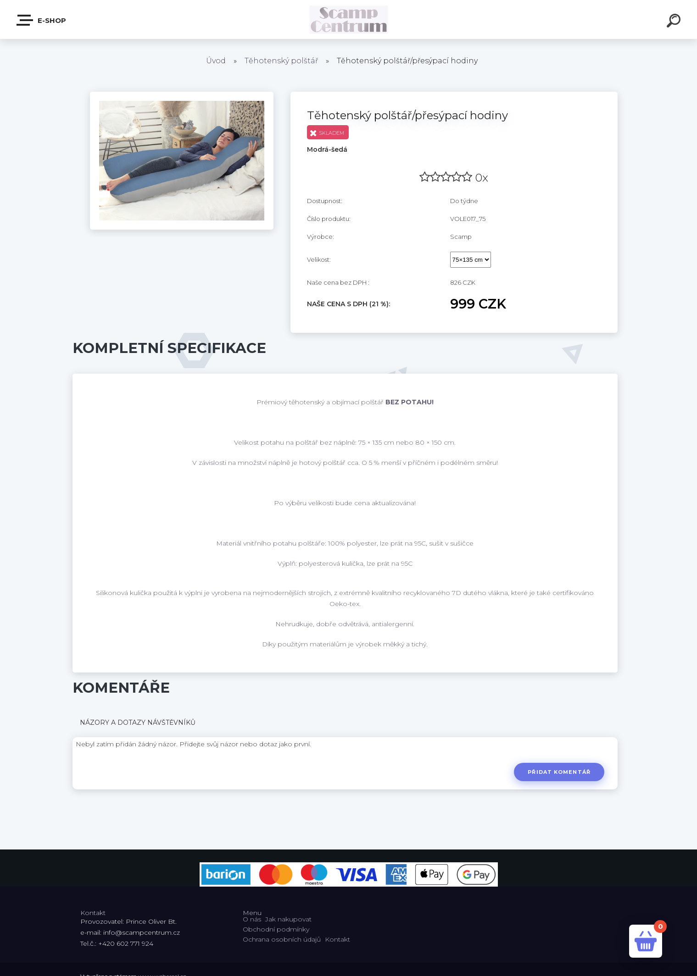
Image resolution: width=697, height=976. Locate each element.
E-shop (41, 20)
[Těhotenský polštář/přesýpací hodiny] (181, 95)
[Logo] (348, 19)
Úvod (216, 60)
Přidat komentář (559, 772)
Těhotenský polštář (281, 60)
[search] (675, 22)
